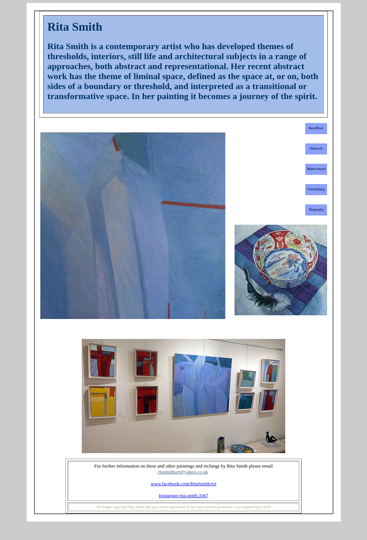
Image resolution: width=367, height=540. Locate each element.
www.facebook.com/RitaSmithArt (183, 483)
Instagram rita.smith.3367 (183, 495)
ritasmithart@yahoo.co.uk (183, 472)
